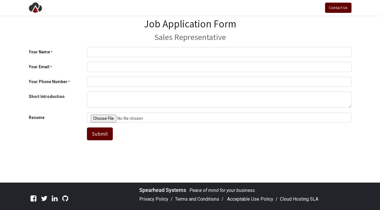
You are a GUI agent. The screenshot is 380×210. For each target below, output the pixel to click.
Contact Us (338, 7)
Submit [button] (100, 134)
